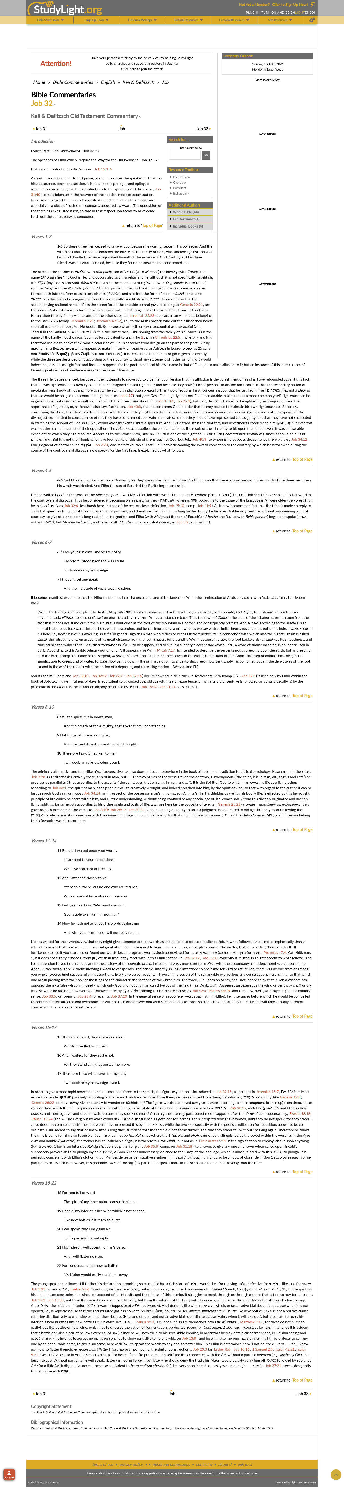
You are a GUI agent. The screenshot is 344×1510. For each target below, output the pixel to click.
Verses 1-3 (41, 236)
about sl (224, 1464)
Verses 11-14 (43, 840)
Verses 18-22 (43, 1182)
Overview (179, 182)
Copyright (179, 188)
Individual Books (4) (188, 226)
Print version (181, 177)
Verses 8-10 (42, 706)
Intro (42, 141)
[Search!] (206, 155)
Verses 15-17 (43, 1027)
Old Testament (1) (186, 219)
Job (165, 82)
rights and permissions (171, 1464)
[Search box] (185, 155)
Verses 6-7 (41, 542)
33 (202, 128)
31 (41, 128)
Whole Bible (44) (186, 212)
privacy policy (131, 1464)
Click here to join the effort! (142, 69)
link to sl (245, 1464)
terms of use (102, 1464)
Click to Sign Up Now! (290, 4)
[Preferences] (312, 20)
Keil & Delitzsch (138, 82)
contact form (249, 1473)
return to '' (144, 225)
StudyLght (59, 9)
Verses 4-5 (41, 470)
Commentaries (73, 82)
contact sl (204, 1464)
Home (39, 82)
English (107, 82)
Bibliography (181, 193)
